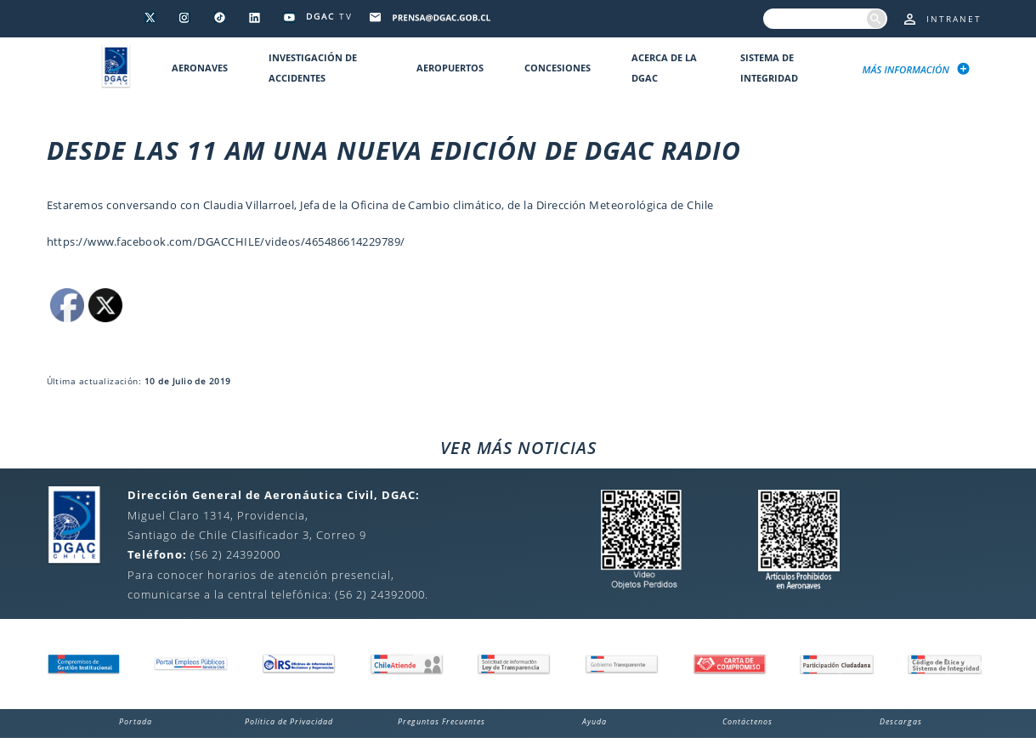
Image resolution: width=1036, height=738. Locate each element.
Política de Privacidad (289, 721)
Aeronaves (200, 67)
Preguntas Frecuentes (441, 721)
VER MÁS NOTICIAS (518, 447)
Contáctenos (747, 721)
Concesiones (557, 67)
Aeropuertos (450, 67)
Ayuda (594, 721)
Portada (135, 721)
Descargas (901, 721)
